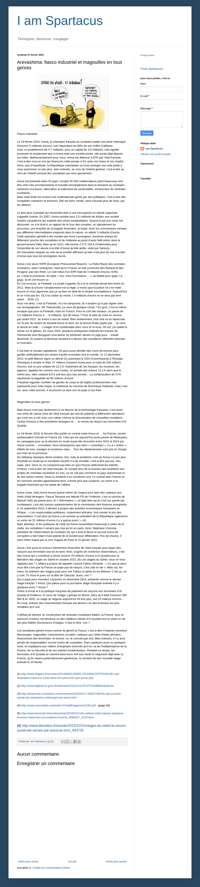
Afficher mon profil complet (155, 154)
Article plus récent (28, 861)
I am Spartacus (60, 20)
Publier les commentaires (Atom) (51, 867)
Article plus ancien (116, 861)
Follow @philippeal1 (151, 68)
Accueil (72, 861)
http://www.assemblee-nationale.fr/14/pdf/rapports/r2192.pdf (58, 705)
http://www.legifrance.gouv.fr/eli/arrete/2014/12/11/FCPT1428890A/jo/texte (67, 685)
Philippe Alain (147, 55)
